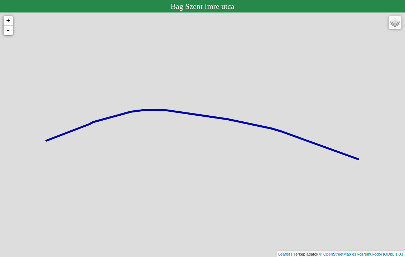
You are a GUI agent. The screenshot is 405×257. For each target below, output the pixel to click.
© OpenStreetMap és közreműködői (351, 254)
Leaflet (284, 254)
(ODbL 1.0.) (393, 254)
